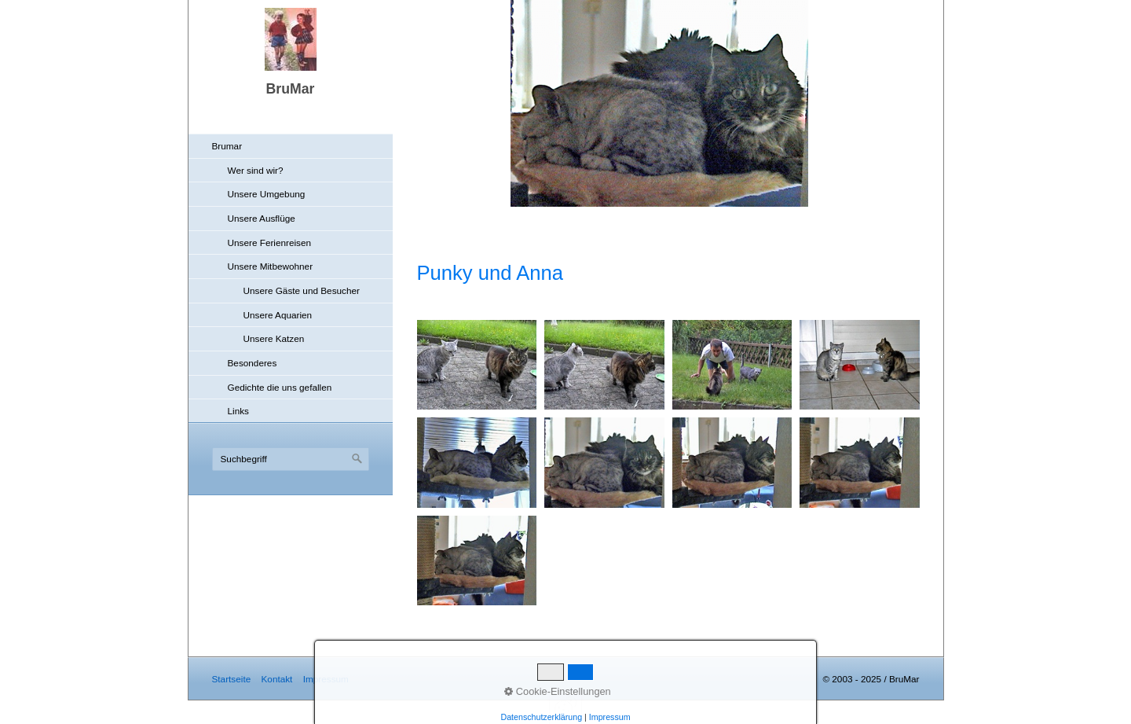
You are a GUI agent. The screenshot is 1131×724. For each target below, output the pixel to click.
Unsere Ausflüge (261, 218)
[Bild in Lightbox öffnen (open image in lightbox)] (477, 365)
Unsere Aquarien (278, 315)
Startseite (231, 679)
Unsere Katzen (274, 338)
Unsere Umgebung (267, 194)
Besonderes (252, 363)
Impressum (326, 679)
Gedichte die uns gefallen (280, 387)
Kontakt (276, 679)
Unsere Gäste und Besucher (301, 290)
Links (238, 411)
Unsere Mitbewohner (270, 266)
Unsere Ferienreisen (270, 242)
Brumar (227, 146)
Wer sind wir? (256, 170)
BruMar (290, 89)
